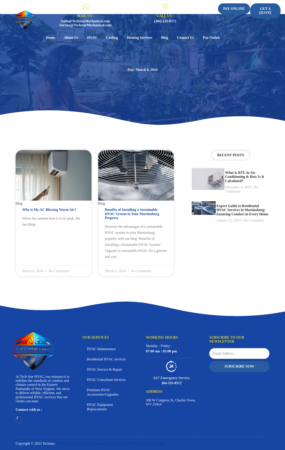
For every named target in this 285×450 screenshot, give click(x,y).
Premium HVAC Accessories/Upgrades (102, 392)
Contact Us (185, 37)
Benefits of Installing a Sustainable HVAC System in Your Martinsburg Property (132, 214)
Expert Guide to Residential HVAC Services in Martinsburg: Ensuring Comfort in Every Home (242, 210)
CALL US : (165, 16)
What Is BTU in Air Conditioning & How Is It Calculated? (244, 177)
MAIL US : (85, 16)
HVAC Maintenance (101, 349)
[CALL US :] (165, 6)
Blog (164, 37)
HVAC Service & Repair (104, 369)
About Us (71, 37)
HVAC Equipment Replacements (100, 407)
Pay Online (211, 37)
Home (50, 37)
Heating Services (139, 37)
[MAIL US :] (85, 6)
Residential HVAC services (106, 359)
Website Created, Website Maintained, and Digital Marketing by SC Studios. (110, 443)
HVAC (92, 37)
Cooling (112, 37)
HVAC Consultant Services (106, 380)
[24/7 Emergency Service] (171, 366)
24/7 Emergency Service (171, 378)
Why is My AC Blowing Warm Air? (49, 210)
